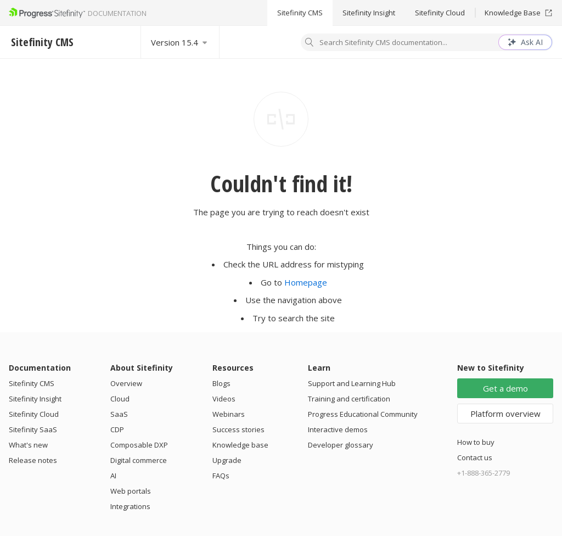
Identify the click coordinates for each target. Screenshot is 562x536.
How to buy (475, 442)
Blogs (221, 383)
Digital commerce (138, 460)
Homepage (305, 282)
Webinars (228, 414)
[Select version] (180, 42)
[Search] (309, 43)
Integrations (130, 506)
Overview (126, 383)
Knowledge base (240, 445)
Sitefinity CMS (300, 13)
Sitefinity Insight (368, 13)
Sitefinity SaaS (33, 429)
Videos (223, 399)
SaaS (119, 414)
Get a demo (505, 388)
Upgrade (226, 460)
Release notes (33, 460)
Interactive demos (338, 429)
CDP (117, 429)
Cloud (120, 399)
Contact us (474, 457)
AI (113, 476)
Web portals (130, 491)
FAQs (220, 476)
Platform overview (505, 413)
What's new (28, 445)
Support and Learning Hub (352, 383)
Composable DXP (139, 445)
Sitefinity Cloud (440, 13)
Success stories (238, 429)
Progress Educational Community (363, 414)
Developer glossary (340, 445)
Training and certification (349, 399)
